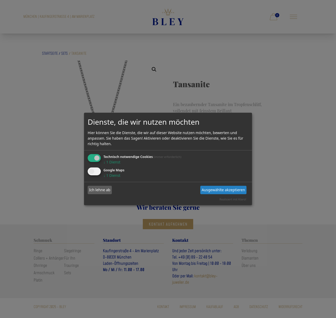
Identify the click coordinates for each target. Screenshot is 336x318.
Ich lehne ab (100, 189)
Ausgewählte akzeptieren (223, 189)
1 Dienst (111, 162)
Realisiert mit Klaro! (232, 199)
